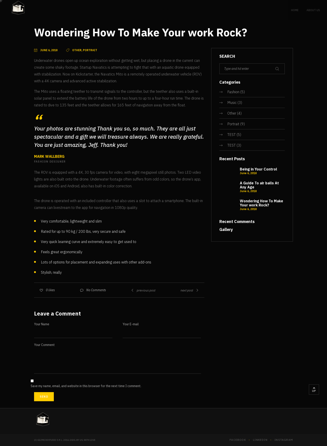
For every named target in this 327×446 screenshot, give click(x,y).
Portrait (233, 124)
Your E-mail (131, 324)
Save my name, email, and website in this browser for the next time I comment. (86, 386)
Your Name (41, 324)
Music (232, 102)
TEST (231, 134)
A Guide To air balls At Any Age (259, 185)
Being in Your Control (258, 169)
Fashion (233, 92)
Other (231, 113)
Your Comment (44, 345)
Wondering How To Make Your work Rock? (261, 203)
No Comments (96, 290)
